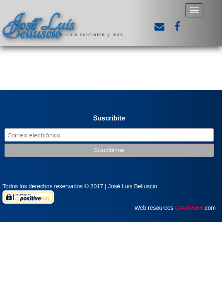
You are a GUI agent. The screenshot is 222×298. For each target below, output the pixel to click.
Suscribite (109, 118)
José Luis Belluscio (38, 27)
